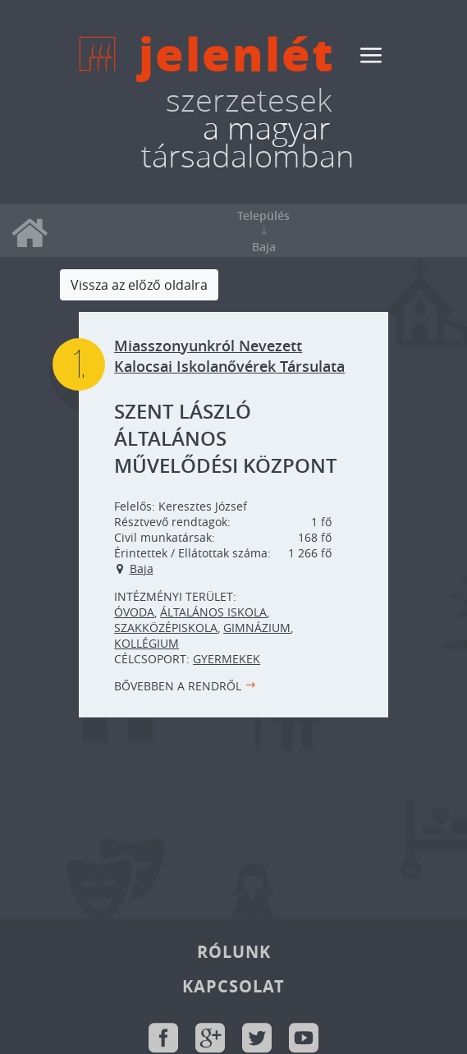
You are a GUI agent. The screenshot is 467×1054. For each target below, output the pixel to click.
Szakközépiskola (165, 627)
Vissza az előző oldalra (139, 285)
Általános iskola (213, 612)
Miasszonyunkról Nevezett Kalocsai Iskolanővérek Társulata (229, 356)
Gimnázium (257, 627)
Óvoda (134, 612)
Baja (141, 568)
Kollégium (146, 643)
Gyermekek (226, 659)
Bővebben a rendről (177, 686)
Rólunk (234, 952)
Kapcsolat (233, 986)
